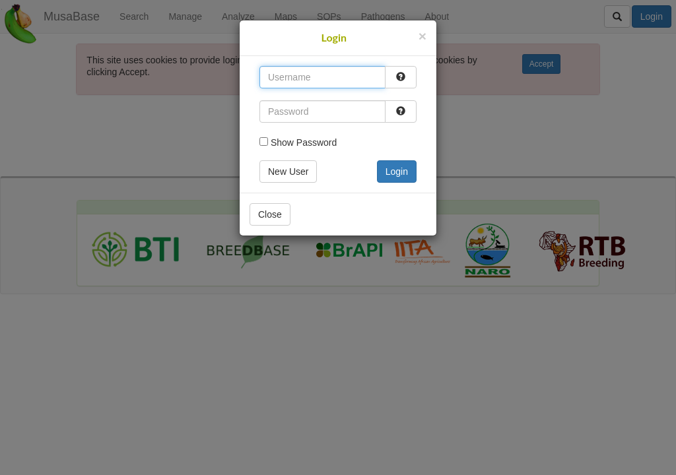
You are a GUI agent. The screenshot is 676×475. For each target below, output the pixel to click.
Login (397, 171)
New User (288, 171)
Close (270, 214)
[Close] (422, 36)
